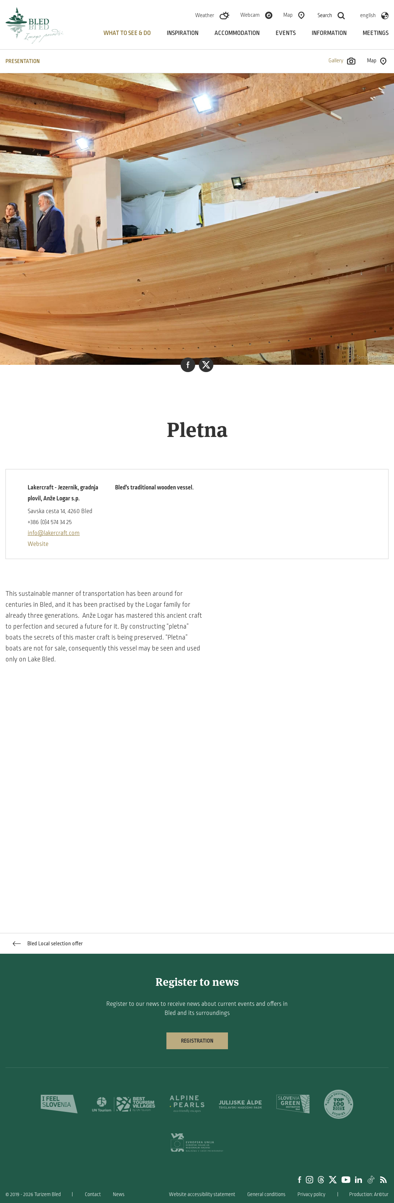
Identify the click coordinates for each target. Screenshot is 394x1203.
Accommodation (237, 33)
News (119, 1194)
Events (286, 33)
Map (288, 15)
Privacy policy (311, 1194)
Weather (204, 15)
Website (38, 544)
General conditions (266, 1194)
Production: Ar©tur (369, 1194)
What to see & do (127, 33)
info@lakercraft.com (54, 533)
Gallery (341, 61)
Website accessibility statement (202, 1194)
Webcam (250, 15)
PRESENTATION (22, 61)
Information (329, 33)
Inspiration (182, 33)
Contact (93, 1194)
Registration (197, 1041)
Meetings (376, 33)
